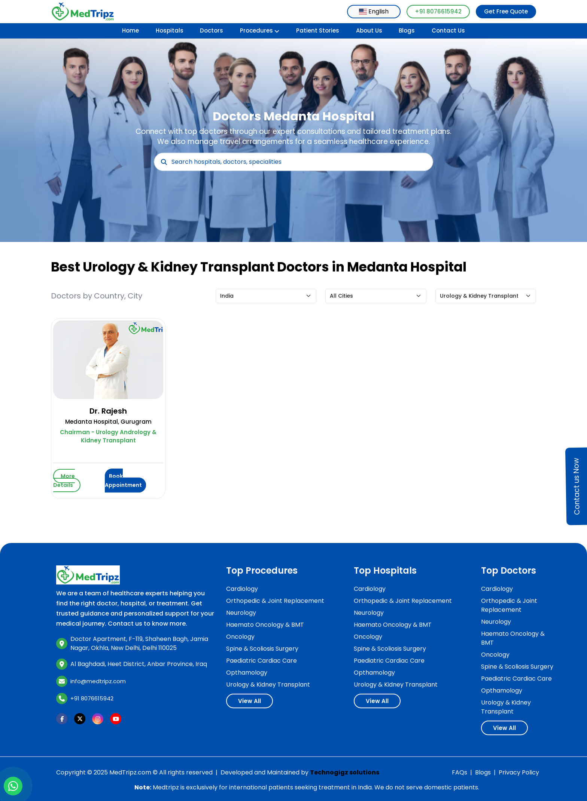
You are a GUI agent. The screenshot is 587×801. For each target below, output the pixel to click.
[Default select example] (266, 296)
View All (249, 701)
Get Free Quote (506, 11)
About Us (369, 30)
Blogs (407, 30)
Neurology (241, 612)
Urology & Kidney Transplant (268, 684)
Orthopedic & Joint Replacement (275, 600)
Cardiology (242, 588)
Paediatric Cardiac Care (261, 660)
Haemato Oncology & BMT (265, 624)
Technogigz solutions (344, 772)
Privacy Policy (519, 772)
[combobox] (374, 11)
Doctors (211, 30)
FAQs (459, 772)
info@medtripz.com (98, 681)
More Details (64, 480)
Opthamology (246, 672)
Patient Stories (317, 30)
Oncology (240, 636)
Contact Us (448, 30)
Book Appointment (123, 480)
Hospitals (169, 30)
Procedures (259, 30)
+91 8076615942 (438, 11)
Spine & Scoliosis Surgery (262, 648)
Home (130, 30)
